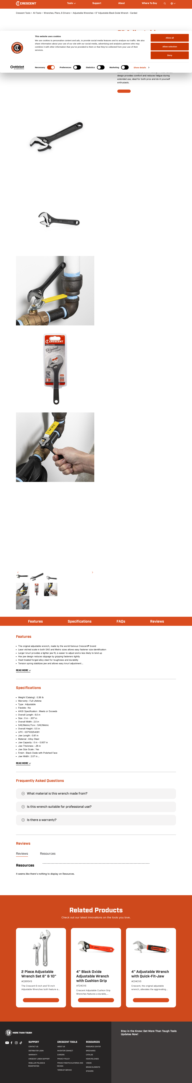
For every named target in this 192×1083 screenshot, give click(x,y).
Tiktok (21, 1043)
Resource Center (93, 1047)
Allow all (170, 7)
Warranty (32, 1055)
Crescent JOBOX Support (38, 1059)
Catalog (89, 1055)
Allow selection (169, 16)
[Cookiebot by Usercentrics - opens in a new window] (17, 37)
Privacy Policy (63, 1059)
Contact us (33, 1047)
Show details (140, 37)
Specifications (79, 621)
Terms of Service (64, 1070)
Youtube (6, 1043)
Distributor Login (35, 1051)
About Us (61, 1047)
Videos (88, 1063)
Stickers (89, 1071)
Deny (169, 24)
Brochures (90, 1051)
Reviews (157, 621)
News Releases (92, 1059)
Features (35, 621)
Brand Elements (93, 1067)
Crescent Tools (67, 1042)
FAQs (121, 621)
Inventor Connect (65, 1051)
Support (33, 1042)
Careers (60, 1055)
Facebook (11, 1043)
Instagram (16, 1043)
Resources (47, 853)
